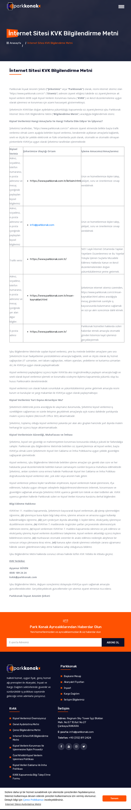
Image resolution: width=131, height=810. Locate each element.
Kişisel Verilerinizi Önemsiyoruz (29, 718)
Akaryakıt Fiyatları (74, 682)
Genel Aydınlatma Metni (26, 724)
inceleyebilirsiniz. (54, 799)
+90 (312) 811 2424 (80, 737)
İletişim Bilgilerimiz (74, 699)
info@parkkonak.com (42, 224)
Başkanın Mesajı (72, 676)
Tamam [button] (114, 798)
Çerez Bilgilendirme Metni (26, 730)
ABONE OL (113, 642)
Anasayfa (14, 43)
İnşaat (67, 688)
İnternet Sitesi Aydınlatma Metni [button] (23, 804)
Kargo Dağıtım (71, 693)
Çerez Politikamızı (33, 799)
